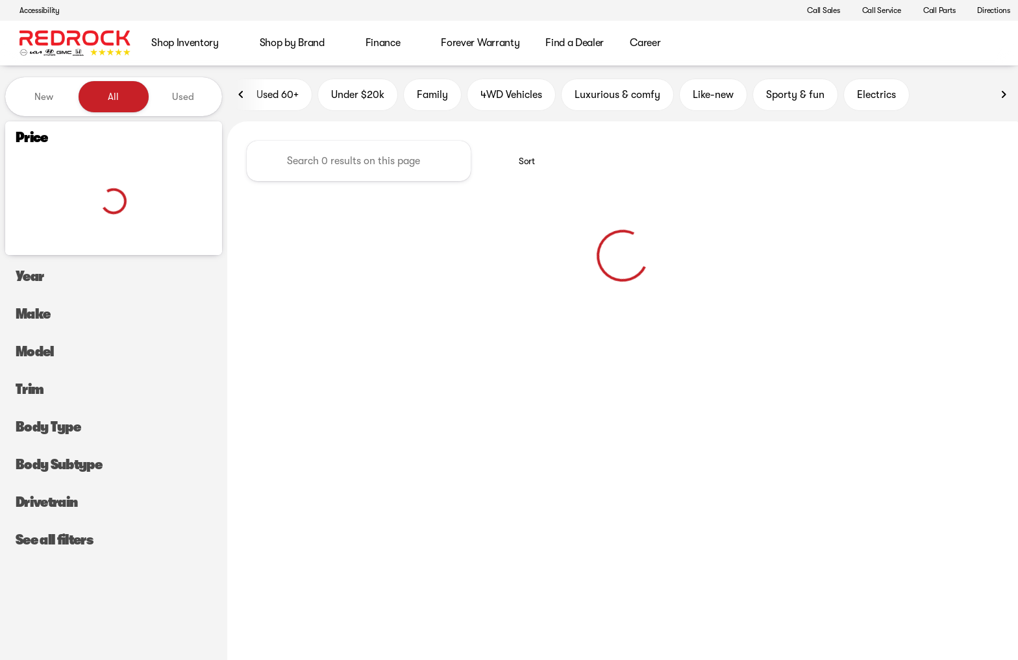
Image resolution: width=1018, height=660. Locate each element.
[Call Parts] (933, 10)
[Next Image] (1003, 97)
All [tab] (113, 97)
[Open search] (988, 43)
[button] (777, 10)
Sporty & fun (795, 97)
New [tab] (43, 97)
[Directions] (988, 10)
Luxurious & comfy (617, 97)
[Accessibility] (33, 10)
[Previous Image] (241, 97)
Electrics (876, 97)
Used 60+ (270, 97)
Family (432, 97)
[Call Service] (876, 10)
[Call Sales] (818, 10)
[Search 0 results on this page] (359, 163)
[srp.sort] (519, 163)
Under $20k (357, 97)
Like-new (713, 97)
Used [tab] (183, 97)
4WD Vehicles (511, 97)
